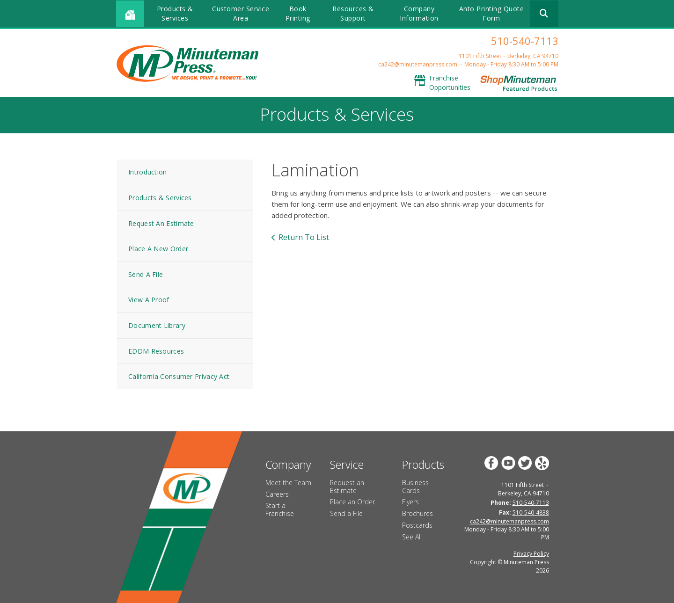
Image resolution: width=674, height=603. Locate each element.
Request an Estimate (347, 486)
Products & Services (175, 13)
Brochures (417, 513)
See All (412, 536)
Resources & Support (353, 13)
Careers (277, 494)
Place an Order (352, 501)
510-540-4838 (531, 512)
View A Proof (148, 299)
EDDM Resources (156, 351)
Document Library (156, 325)
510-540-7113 (524, 41)
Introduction (147, 171)
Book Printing (298, 13)
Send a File (346, 513)
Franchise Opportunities (449, 82)
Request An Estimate (161, 223)
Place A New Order (158, 248)
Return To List (303, 237)
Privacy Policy (531, 554)
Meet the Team (288, 482)
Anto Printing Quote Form (491, 13)
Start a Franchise (279, 509)
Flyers (410, 501)
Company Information (419, 13)
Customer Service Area (240, 13)
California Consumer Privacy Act (178, 376)
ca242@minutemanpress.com (417, 64)
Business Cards (415, 486)
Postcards (417, 525)
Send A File (145, 274)
